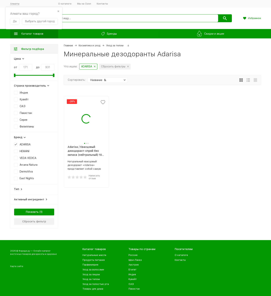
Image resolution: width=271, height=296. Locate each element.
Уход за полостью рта (95, 284)
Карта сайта (16, 266)
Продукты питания (93, 260)
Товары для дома (92, 288)
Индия (132, 274)
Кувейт (133, 279)
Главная (68, 45)
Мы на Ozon (84, 3)
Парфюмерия (90, 264)
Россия (133, 255)
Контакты (102, 3)
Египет (132, 269)
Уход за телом (114, 45)
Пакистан (134, 288)
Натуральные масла (94, 255)
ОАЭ (131, 284)
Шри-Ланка (135, 260)
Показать (32, 211)
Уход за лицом (91, 274)
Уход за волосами (93, 269)
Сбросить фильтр (34, 221)
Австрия (134, 264)
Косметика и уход (89, 45)
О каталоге (65, 3)
